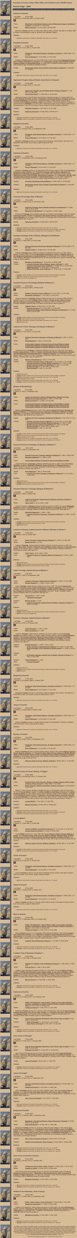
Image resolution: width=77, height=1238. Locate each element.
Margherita (32, 457)
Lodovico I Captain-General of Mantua (40, 581)
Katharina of (30, 102)
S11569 (19, 119)
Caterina (68, 635)
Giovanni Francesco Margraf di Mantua (43, 363)
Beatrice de (30, 542)
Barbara (32, 366)
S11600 (19, 319)
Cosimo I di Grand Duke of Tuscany (53, 792)
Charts (39, 9)
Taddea (60, 638)
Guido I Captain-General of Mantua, (39, 540)
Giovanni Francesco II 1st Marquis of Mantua (43, 337)
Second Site (42, 1236)
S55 (18, 671)
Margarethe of (32, 295)
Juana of (65, 1053)
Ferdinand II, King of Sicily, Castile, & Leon (50, 1129)
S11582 (19, 229)
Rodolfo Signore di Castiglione (40, 365)
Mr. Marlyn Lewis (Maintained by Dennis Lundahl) (44, 1234)
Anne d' (40, 256)
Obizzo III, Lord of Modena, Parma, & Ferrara (48, 547)
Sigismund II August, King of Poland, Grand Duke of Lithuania (45, 68)
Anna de (17, 936)
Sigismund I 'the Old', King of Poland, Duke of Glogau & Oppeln (45, 90)
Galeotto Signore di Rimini (40, 507)
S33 (18, 278)
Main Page (16, 9)
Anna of (30, 57)
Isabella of (22, 1014)
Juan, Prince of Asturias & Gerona (36, 1138)
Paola (30, 341)
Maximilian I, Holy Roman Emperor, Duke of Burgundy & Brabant (46, 1121)
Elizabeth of (25, 99)
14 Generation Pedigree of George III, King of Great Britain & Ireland (47, 344)
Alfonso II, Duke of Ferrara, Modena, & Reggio (40, 761)
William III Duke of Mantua (38, 269)
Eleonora (33, 308)
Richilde (31, 583)
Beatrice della (55, 588)
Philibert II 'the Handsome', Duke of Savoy (38, 1142)
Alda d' (29, 503)
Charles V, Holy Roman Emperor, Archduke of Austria (38, 1054)
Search (53, 9)
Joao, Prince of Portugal (35, 1023)
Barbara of (21, 352)
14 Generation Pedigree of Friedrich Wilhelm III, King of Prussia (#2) (47, 347)
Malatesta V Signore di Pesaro (41, 465)
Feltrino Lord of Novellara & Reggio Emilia (44, 648)
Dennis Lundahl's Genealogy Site (65, 9)
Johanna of (31, 930)
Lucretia (26, 792)
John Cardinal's (37, 1236)
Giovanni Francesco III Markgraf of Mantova (42, 246)
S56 (18, 378)
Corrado (32, 662)
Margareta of (20, 1173)
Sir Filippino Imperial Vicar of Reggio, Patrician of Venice (48, 655)
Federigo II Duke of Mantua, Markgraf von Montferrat (45, 207)
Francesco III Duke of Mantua (38, 181)
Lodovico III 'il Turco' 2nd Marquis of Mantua (42, 418)
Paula (32, 368)
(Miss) (31, 630)
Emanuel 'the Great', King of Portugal (63, 1012)
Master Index (32, 9)
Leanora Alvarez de (33, 831)
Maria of (30, 27)
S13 (18, 322)
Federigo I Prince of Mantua (37, 293)
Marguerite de (60, 1132)
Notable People (46, 9)
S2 (18, 38)
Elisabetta (63, 465)
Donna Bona (34, 63)
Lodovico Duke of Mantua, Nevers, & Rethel (44, 264)
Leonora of (34, 301)
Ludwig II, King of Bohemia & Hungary (37, 941)
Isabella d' (30, 249)
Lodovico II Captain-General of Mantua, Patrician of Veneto (47, 499)
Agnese (67, 586)
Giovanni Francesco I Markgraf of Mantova (42, 455)
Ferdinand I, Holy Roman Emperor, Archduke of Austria (43, 53)
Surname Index (24, 9)
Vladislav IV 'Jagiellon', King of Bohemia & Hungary (53, 934)
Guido (30, 628)
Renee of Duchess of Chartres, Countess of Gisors (44, 785)
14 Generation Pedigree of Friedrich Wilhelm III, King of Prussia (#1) (47, 345)
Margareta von (31, 173)
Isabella (32, 267)
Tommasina (34, 597)
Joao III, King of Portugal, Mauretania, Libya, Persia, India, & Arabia (44, 1011)
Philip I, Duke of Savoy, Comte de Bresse (37, 1132)
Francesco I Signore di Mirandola (33, 588)
